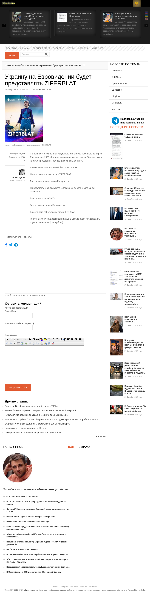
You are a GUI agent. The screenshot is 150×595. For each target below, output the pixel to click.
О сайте (83, 587)
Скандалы (84, 48)
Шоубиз (71, 48)
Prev (4, 25)
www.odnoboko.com (17, 181)
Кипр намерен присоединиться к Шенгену (26, 428)
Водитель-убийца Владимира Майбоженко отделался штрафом (37, 423)
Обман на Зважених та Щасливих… (134, 135)
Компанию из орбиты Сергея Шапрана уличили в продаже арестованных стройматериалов (51, 419)
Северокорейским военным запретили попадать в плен (33, 432)
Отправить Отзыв (18, 387)
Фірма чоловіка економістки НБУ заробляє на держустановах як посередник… (134, 276)
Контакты (93, 587)
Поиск (12, 55)
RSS (137, 3)
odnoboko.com (29, 590)
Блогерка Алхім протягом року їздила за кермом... (126, 16)
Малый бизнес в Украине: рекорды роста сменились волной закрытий (40, 410)
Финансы (25, 48)
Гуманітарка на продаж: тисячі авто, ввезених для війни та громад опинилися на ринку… (135, 254)
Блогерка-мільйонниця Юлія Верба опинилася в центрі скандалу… (134, 344)
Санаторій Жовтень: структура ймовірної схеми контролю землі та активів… (135, 192)
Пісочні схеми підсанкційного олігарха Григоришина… (132, 212)
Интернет (97, 48)
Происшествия (41, 48)
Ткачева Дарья (44, 89)
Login (129, 3)
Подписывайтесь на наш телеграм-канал (128, 121)
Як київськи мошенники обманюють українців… (131, 232)
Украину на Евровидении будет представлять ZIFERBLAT (56, 65)
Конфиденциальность (69, 587)
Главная (10, 65)
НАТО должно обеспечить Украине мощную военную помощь (36, 415)
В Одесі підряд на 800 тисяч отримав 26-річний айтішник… (136, 408)
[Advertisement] (81, 117)
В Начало (101, 436)
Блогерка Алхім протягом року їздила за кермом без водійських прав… (135, 171)
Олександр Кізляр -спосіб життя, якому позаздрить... (34, 16)
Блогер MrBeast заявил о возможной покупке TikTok (31, 406)
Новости (8, 3)
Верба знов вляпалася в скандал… (131, 319)
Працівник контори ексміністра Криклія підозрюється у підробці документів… (135, 299)
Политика (11, 48)
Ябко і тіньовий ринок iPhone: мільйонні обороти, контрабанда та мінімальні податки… (135, 368)
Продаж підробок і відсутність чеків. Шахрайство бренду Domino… (135, 390)
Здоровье (58, 48)
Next (146, 25)
